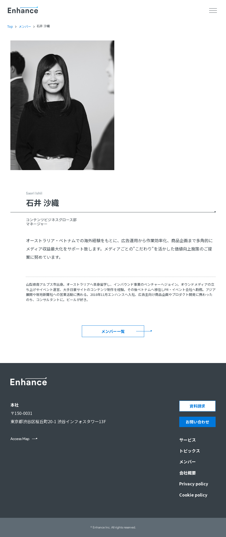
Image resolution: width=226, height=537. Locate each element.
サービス (187, 440)
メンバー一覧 (113, 331)
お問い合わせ (197, 421)
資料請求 (197, 406)
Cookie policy (193, 495)
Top (10, 26)
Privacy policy (193, 483)
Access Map (19, 439)
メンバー (25, 26)
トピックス (189, 451)
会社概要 (187, 473)
